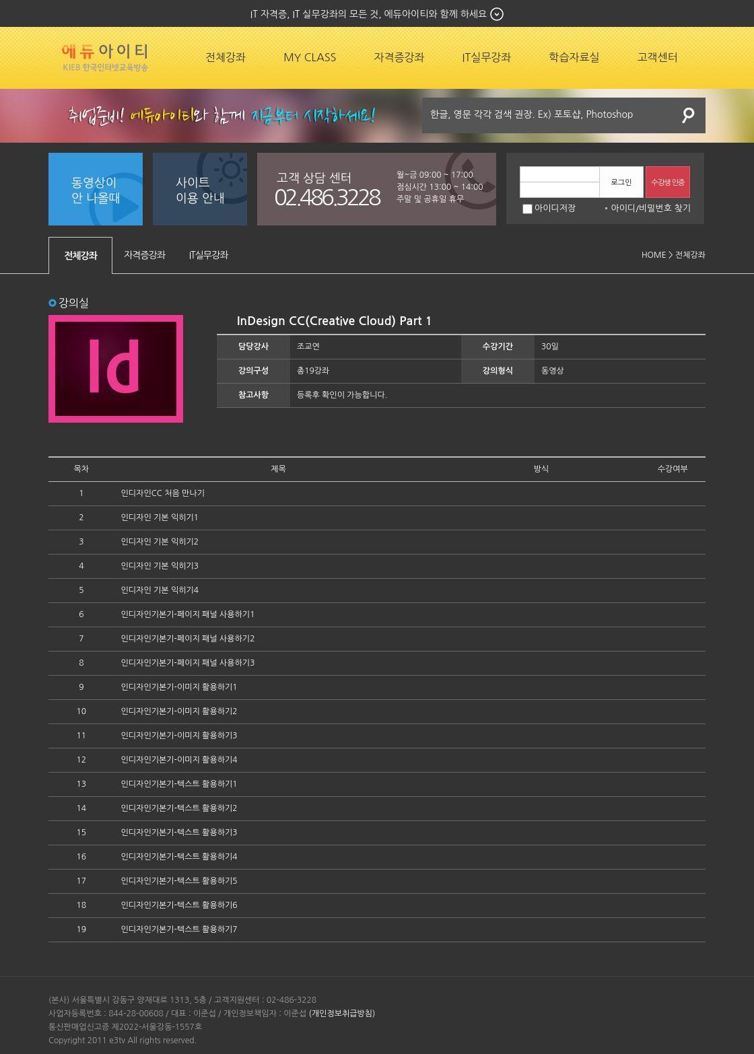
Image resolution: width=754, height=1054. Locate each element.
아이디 (623, 208)
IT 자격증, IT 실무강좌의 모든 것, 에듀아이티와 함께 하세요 (368, 14)
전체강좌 (225, 57)
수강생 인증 (668, 182)
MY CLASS (309, 57)
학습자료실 (574, 57)
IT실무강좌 (487, 57)
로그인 (621, 182)
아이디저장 (549, 208)
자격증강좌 (399, 57)
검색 (689, 115)
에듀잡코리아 (105, 58)
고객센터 (658, 57)
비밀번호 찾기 (665, 208)
